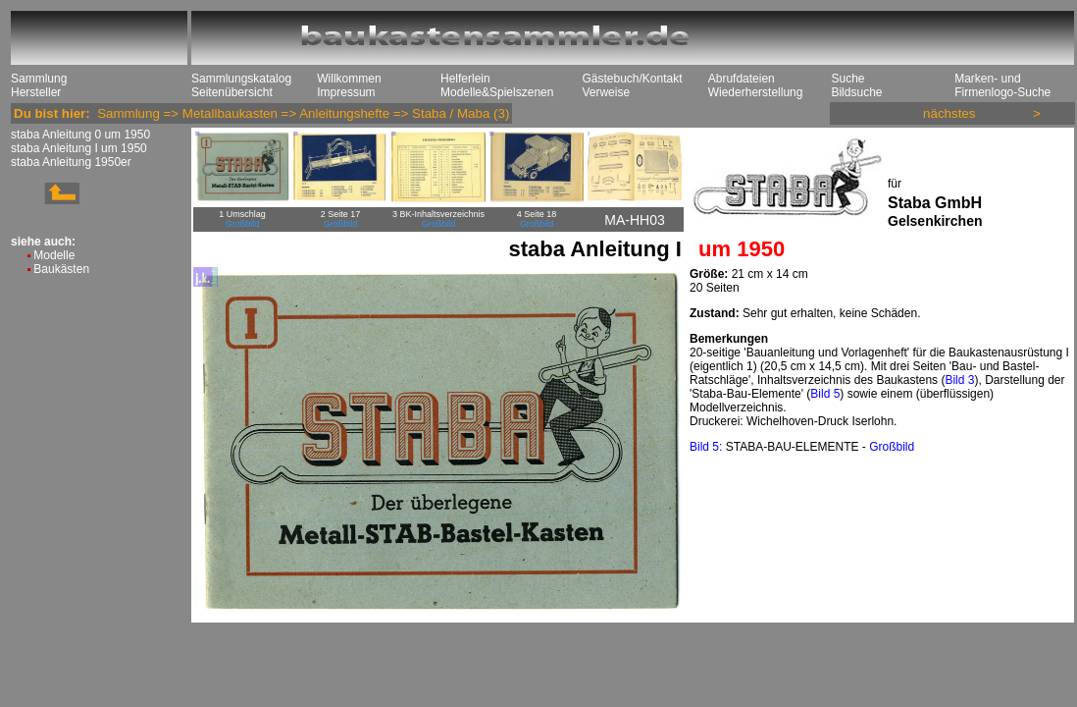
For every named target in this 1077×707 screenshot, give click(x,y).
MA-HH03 (634, 220)
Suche (847, 78)
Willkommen (349, 78)
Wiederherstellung (755, 92)
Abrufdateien (741, 78)
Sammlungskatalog (241, 78)
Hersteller (36, 92)
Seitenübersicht (232, 92)
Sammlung (39, 78)
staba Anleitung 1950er (71, 162)
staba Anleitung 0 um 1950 (80, 134)
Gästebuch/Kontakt (632, 78)
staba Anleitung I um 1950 (79, 148)
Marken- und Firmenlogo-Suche (1002, 85)
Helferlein (465, 78)
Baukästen (61, 269)
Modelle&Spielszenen (496, 92)
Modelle (54, 255)
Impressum (346, 92)
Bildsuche (856, 92)
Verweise (606, 92)
